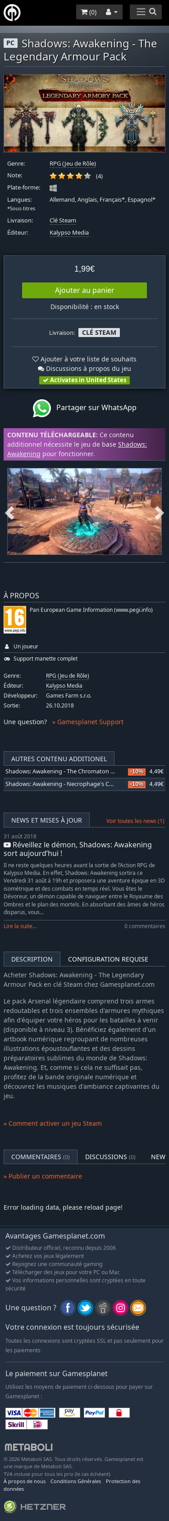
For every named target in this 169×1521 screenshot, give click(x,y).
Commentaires (40, 1156)
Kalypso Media (69, 232)
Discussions (110, 1156)
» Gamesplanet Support (87, 721)
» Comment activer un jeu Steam (53, 1123)
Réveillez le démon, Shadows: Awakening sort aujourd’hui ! (78, 849)
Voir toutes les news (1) (135, 821)
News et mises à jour (46, 820)
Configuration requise (108, 959)
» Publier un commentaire (43, 1176)
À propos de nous (25, 1481)
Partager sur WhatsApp (85, 408)
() (88, 12)
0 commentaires (144, 926)
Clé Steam (63, 220)
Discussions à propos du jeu (84, 368)
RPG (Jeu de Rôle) (73, 163)
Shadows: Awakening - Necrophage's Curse (63, 784)
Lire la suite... (20, 926)
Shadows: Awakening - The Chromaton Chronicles (71, 771)
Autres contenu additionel (59, 758)
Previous (9, 511)
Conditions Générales (75, 1481)
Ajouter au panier (84, 290)
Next (159, 511)
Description (32, 959)
